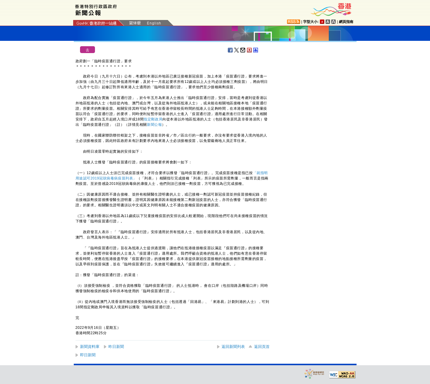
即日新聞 (88, 355)
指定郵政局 (153, 119)
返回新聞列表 (233, 346)
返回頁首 (262, 346)
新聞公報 (154, 125)
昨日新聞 (116, 346)
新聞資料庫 (89, 346)
